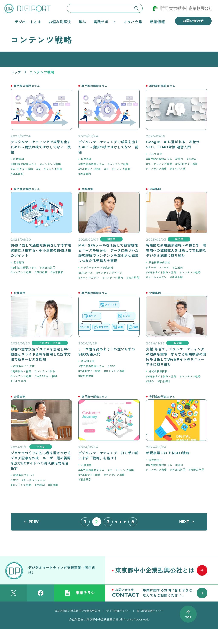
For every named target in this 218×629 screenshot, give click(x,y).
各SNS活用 (48, 267)
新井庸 (54, 485)
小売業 (41, 446)
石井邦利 (133, 277)
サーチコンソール (158, 267)
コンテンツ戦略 (51, 164)
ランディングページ (110, 272)
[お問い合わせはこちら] (161, 593)
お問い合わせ (193, 21)
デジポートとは (28, 22)
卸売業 (111, 239)
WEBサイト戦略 (23, 169)
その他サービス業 (49, 343)
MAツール (86, 272)
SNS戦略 (42, 272)
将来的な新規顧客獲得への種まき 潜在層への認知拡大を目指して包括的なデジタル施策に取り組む (176, 250)
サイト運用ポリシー (118, 610)
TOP (188, 617)
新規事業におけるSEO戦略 (167, 453)
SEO (180, 159)
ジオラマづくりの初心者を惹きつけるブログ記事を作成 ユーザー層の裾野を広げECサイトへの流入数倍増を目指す (41, 460)
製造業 (179, 239)
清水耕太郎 (87, 361)
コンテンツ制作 (46, 371)
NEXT (184, 522)
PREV (34, 522)
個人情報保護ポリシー (150, 610)
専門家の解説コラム (25, 164)
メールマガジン (89, 277)
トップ (16, 72)
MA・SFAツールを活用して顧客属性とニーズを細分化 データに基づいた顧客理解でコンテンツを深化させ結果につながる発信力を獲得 (108, 253)
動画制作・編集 (22, 371)
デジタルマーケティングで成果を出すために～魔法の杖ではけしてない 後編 (41, 147)
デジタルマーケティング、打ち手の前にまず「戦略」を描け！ (108, 455)
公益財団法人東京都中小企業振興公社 (77, 610)
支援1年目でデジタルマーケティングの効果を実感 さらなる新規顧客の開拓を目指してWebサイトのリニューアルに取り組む (176, 357)
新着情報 (157, 22)
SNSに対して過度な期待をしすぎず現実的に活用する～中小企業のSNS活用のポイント (41, 250)
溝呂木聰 (177, 277)
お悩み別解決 (60, 22)
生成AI (193, 159)
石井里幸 (86, 465)
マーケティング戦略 (50, 169)
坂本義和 (18, 159)
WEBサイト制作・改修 (162, 272)
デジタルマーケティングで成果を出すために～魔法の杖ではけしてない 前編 (108, 147)
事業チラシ (80, 593)
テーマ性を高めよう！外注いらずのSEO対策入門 (106, 351)
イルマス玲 (155, 154)
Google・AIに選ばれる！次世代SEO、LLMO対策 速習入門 (173, 144)
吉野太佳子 (155, 459)
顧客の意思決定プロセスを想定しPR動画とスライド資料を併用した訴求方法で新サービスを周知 (41, 354)
